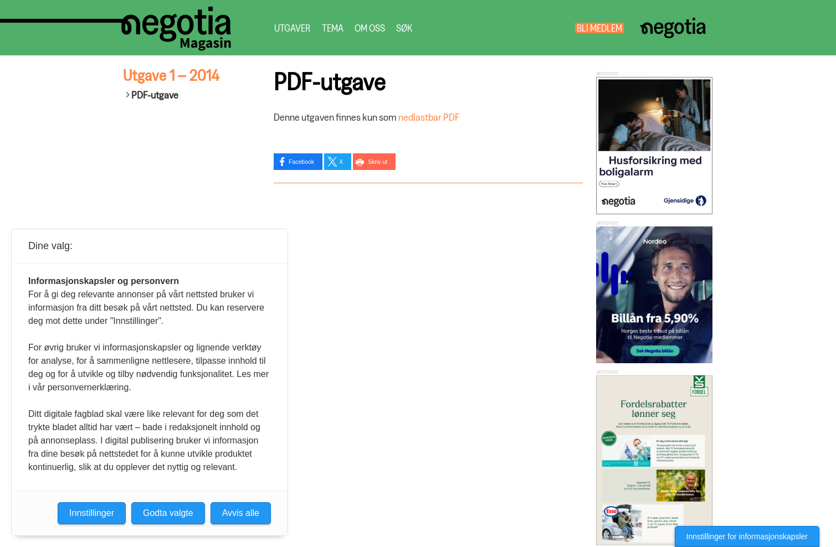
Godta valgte (168, 513)
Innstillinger (91, 513)
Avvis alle (240, 513)
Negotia (673, 28)
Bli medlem (599, 28)
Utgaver (292, 28)
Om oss (370, 28)
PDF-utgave (154, 95)
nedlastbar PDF (428, 117)
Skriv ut (377, 161)
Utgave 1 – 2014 (171, 75)
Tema (332, 28)
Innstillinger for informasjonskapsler (747, 536)
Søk (404, 28)
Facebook (301, 161)
